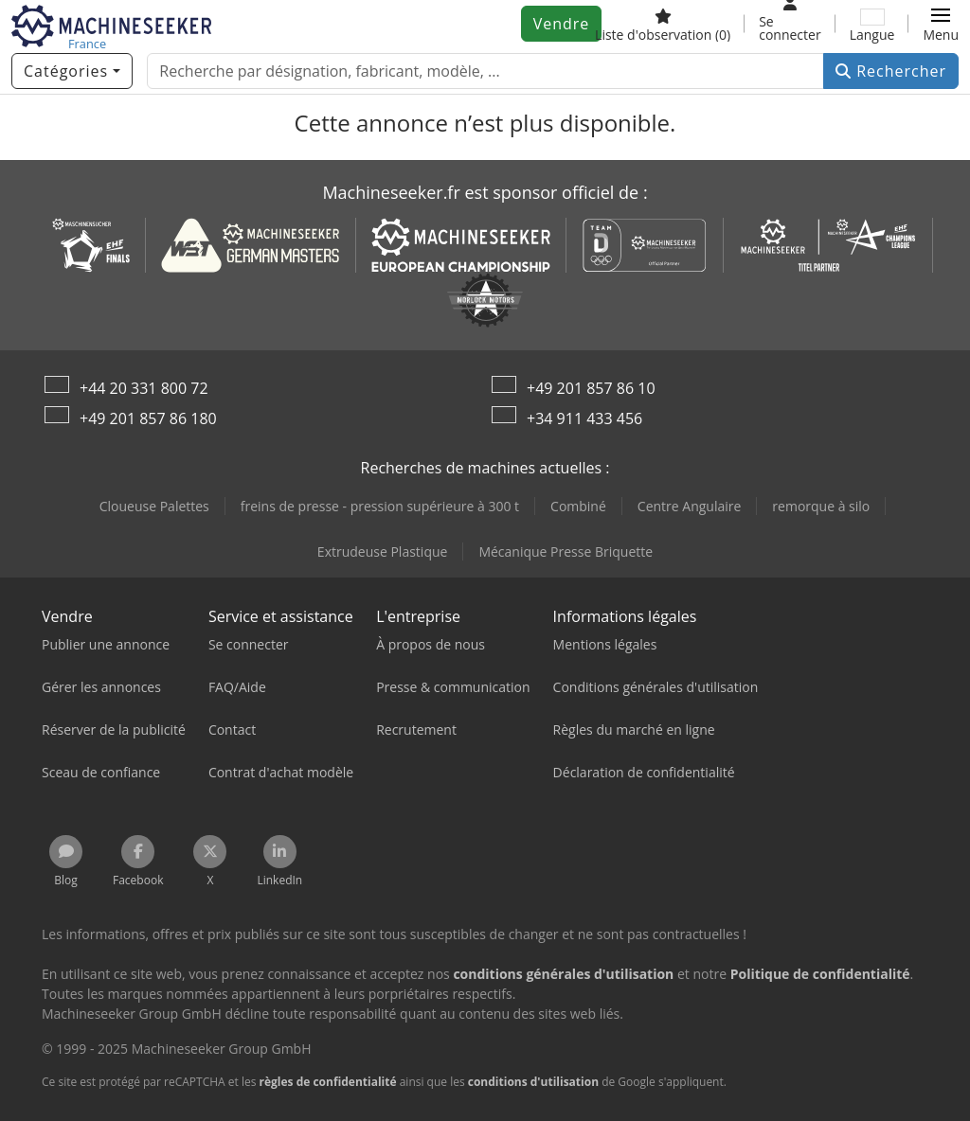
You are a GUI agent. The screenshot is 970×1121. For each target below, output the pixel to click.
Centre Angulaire (690, 506)
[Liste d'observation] (662, 24)
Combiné (578, 506)
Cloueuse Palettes (154, 506)
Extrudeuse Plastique (382, 551)
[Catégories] (72, 71)
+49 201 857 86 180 (148, 418)
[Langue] (872, 24)
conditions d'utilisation (533, 1082)
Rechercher (890, 71)
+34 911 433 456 (584, 418)
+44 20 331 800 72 (144, 388)
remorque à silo (821, 506)
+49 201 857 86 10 (591, 388)
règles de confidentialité (328, 1082)
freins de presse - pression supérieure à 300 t (380, 506)
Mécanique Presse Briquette (565, 551)
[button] (941, 24)
